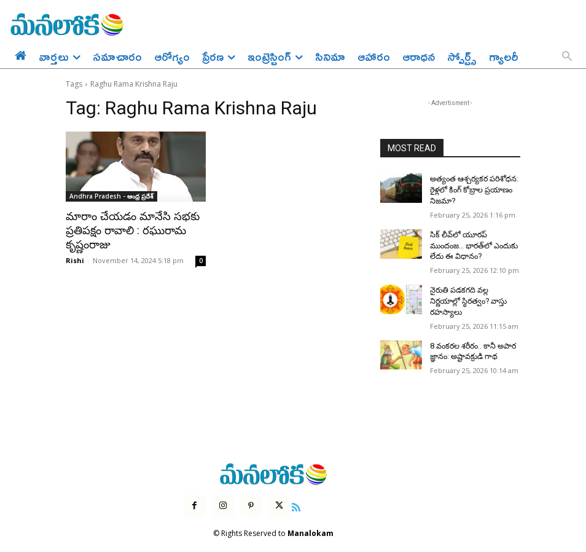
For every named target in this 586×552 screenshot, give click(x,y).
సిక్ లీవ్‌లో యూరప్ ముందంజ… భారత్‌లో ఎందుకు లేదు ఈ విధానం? (472, 243)
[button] (567, 57)
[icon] (295, 489)
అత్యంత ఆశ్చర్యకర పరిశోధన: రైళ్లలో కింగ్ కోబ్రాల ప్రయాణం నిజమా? (472, 188)
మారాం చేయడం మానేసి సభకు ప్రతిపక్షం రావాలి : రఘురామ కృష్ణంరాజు (128, 230)
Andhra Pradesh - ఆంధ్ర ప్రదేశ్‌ (111, 196)
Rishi (75, 258)
